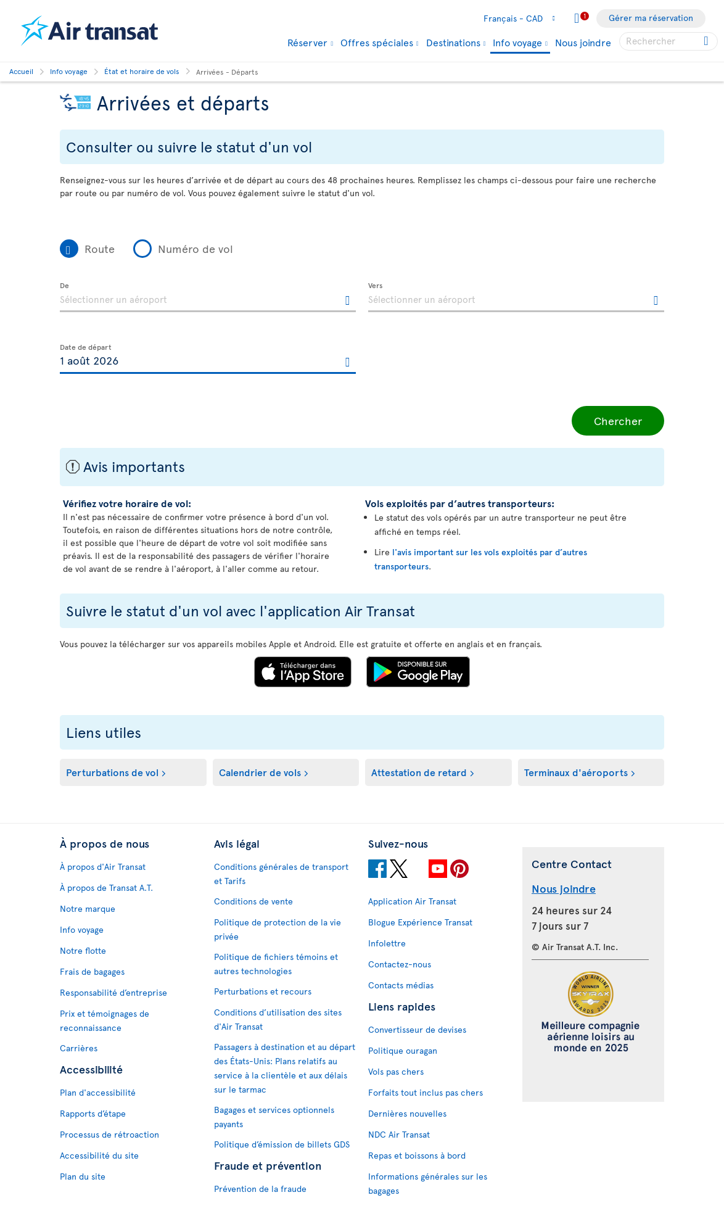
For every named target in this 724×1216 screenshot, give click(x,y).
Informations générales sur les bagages (427, 1183)
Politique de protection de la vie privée (277, 929)
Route (99, 248)
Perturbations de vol (112, 772)
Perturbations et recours (262, 991)
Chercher (618, 420)
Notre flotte (83, 950)
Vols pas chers (396, 1071)
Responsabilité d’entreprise (113, 992)
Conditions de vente (253, 901)
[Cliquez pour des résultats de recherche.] (707, 41)
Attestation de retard (419, 772)
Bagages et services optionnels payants (274, 1117)
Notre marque (87, 908)
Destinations (453, 42)
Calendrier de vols (260, 772)
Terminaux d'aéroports (576, 772)
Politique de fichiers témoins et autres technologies (276, 964)
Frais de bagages (92, 971)
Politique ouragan (402, 1050)
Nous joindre (583, 42)
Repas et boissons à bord (417, 1155)
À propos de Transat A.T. (106, 887)
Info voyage (517, 43)
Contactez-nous (399, 964)
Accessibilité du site (99, 1155)
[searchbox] (668, 41)
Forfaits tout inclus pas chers (425, 1092)
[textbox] (208, 297)
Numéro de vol (195, 248)
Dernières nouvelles (407, 1113)
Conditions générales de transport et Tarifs (281, 874)
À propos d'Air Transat (103, 866)
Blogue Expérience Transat (420, 922)
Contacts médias (401, 985)
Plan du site (82, 1176)
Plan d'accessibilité (98, 1092)
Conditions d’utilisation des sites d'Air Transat (278, 1019)
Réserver (307, 42)
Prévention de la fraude (260, 1188)
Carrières (78, 1048)
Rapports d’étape (93, 1113)
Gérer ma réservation (651, 17)
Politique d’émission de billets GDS (282, 1144)
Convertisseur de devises (417, 1029)
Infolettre (387, 943)
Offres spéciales (377, 42)
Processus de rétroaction (109, 1134)
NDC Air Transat (399, 1134)
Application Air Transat (412, 901)
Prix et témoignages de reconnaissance (104, 1020)
